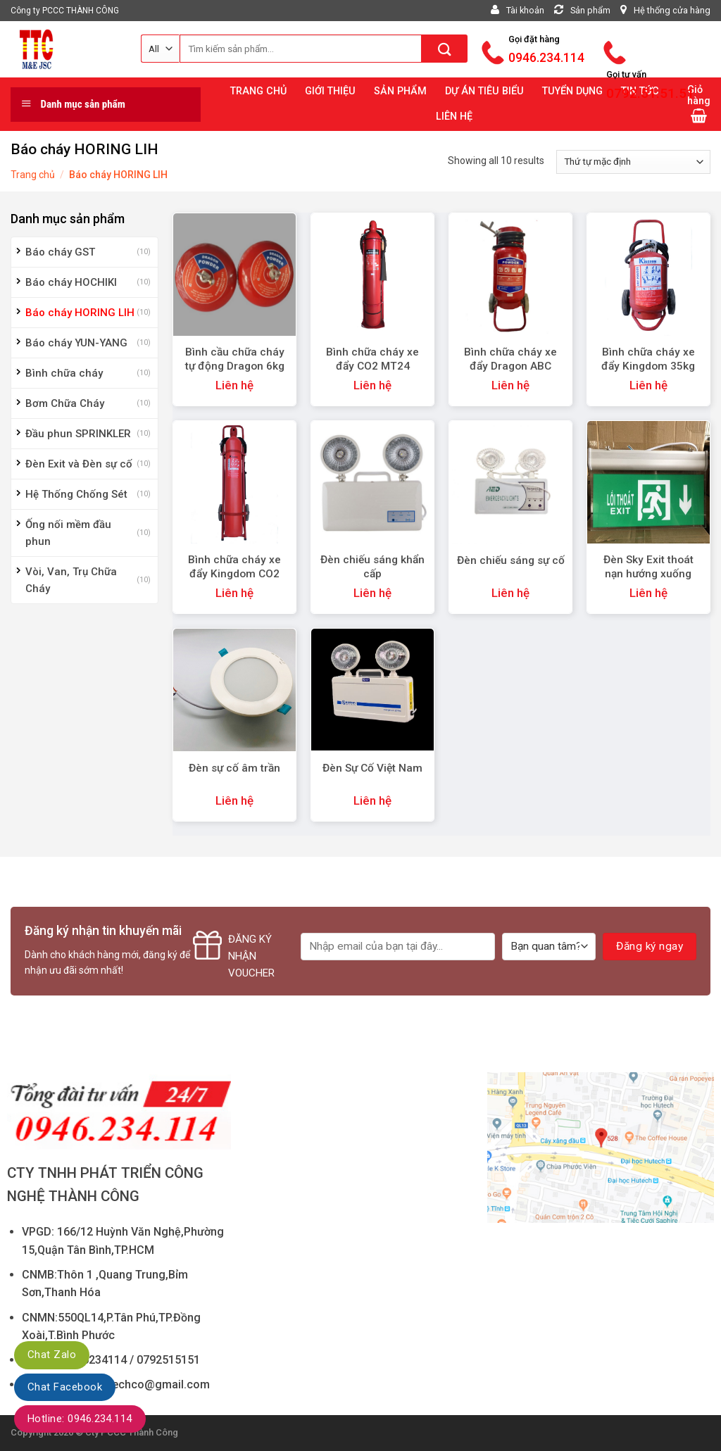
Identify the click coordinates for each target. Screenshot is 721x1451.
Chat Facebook (64, 1387)
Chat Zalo (51, 1354)
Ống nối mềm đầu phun (68, 533)
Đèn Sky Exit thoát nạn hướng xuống (648, 566)
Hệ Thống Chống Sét (76, 494)
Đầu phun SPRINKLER (78, 433)
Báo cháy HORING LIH (79, 312)
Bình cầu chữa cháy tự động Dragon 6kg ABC (234, 366)
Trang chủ (33, 174)
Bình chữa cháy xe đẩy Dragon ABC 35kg (510, 366)
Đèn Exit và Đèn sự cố (78, 464)
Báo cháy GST (60, 252)
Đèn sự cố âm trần (234, 768)
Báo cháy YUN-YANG (76, 343)
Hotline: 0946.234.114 (79, 1418)
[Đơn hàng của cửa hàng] (633, 162)
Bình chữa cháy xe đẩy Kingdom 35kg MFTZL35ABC (648, 366)
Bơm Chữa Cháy (64, 403)
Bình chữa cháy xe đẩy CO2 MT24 (372, 359)
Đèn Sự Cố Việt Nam (372, 768)
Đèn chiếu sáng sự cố (511, 560)
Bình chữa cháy (64, 373)
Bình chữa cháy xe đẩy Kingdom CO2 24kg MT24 (234, 573)
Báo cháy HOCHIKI (71, 282)
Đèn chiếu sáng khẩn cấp (372, 566)
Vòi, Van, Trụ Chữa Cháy (71, 580)
